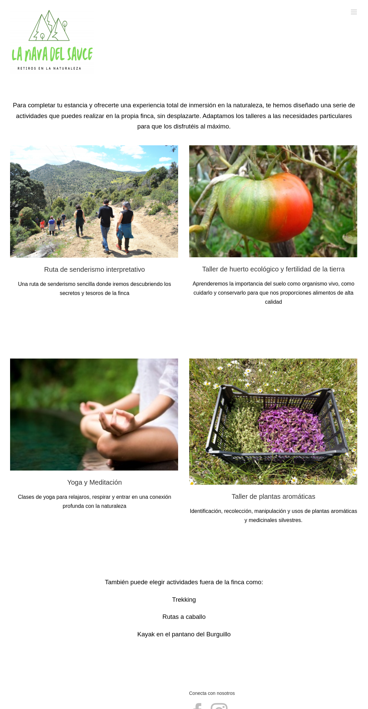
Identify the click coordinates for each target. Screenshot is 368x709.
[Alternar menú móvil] (354, 11)
